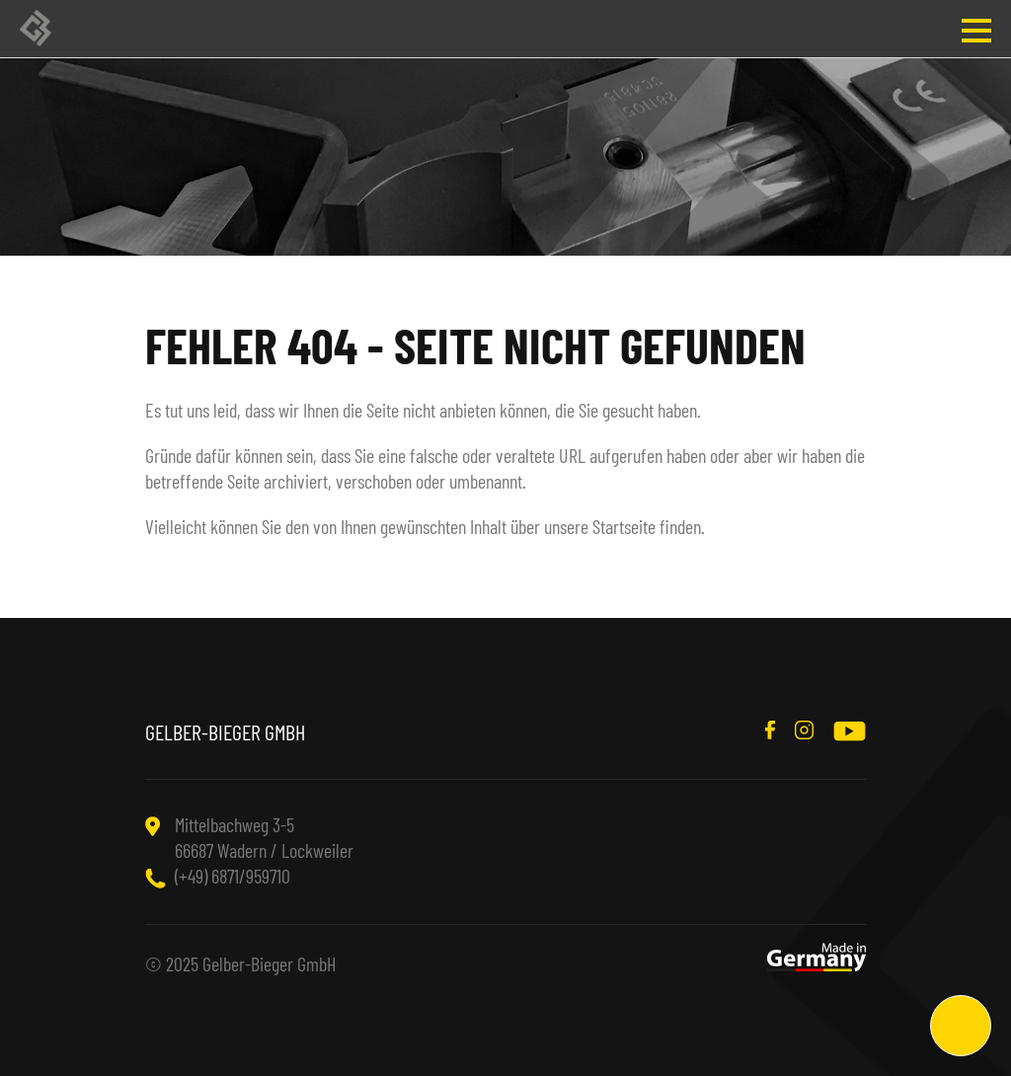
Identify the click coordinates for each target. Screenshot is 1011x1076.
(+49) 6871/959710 (232, 875)
